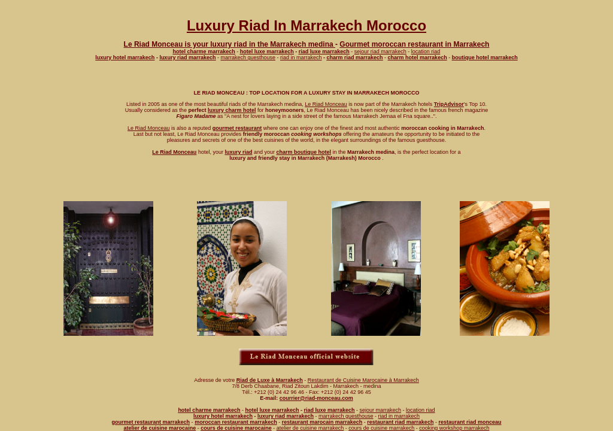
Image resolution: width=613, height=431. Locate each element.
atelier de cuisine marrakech (310, 428)
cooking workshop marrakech (454, 428)
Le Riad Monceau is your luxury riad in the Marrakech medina (229, 44)
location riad (426, 51)
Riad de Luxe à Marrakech (269, 380)
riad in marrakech (301, 57)
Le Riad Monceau (326, 104)
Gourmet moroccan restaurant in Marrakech (414, 44)
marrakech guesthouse (247, 57)
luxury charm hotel (232, 110)
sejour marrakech (381, 410)
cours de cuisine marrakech (381, 428)
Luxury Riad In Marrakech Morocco (306, 25)
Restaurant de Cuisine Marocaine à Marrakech (363, 380)
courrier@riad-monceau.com (316, 398)
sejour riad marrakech (380, 51)
